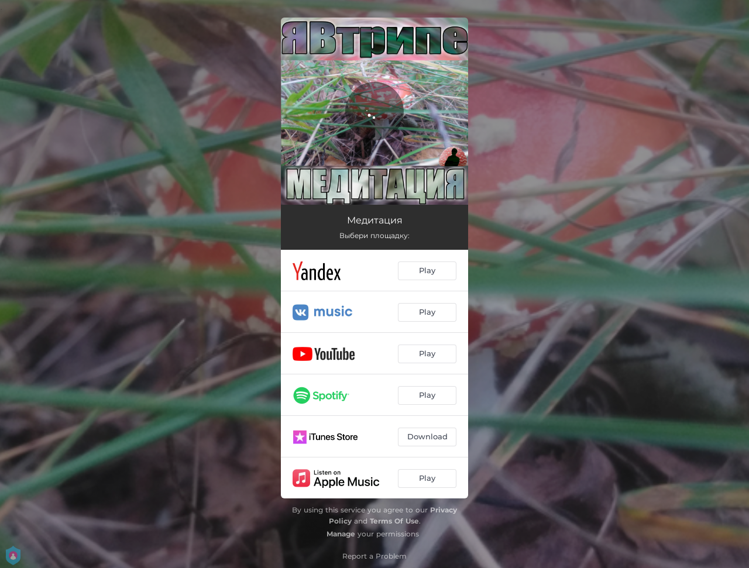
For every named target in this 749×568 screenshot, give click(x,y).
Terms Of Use (394, 521)
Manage (341, 533)
